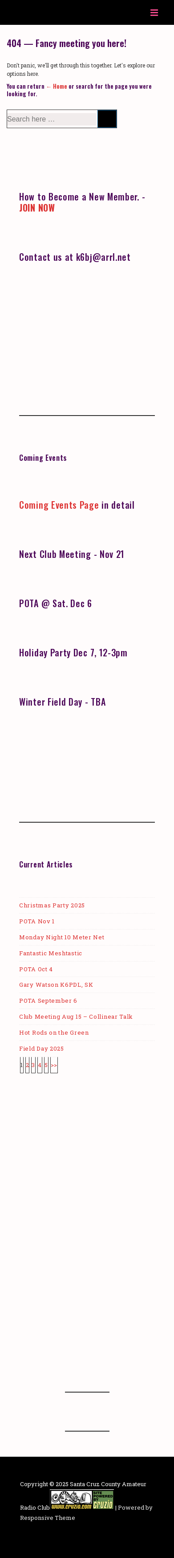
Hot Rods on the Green (54, 1032)
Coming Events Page (59, 504)
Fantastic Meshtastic (50, 953)
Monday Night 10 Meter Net (62, 937)
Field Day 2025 (41, 1048)
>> (54, 1065)
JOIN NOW (37, 207)
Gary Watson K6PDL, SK (56, 985)
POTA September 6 (48, 1001)
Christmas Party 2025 (52, 905)
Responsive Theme (47, 1518)
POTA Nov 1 (37, 921)
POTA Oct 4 (36, 969)
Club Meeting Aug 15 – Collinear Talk (76, 1016)
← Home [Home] (56, 86)
